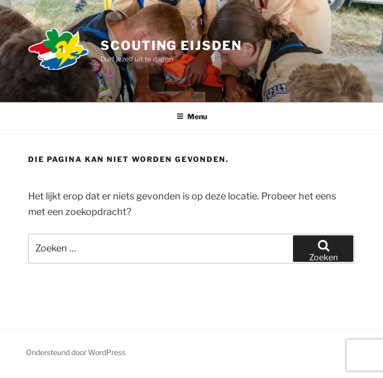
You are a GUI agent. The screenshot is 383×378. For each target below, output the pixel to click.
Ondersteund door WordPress (75, 352)
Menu (191, 116)
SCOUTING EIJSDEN (171, 45)
